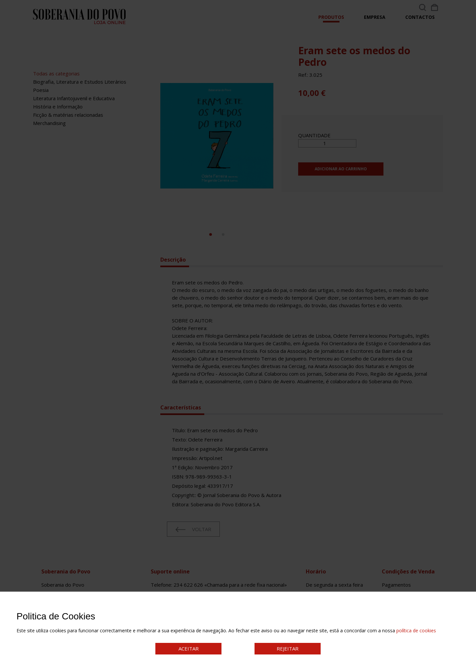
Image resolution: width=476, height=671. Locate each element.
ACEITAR (188, 648)
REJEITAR (287, 648)
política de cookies (416, 630)
